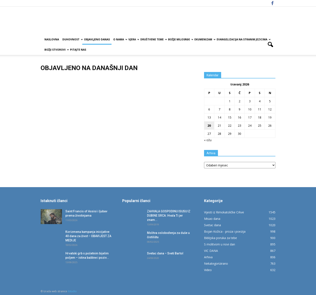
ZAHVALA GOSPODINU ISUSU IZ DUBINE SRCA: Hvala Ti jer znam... (168, 216)
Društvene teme (153, 39)
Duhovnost (72, 39)
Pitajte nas (78, 49)
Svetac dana (212, 225)
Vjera (133, 39)
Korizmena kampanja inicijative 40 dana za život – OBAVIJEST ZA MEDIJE (88, 236)
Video (208, 270)
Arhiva (208, 257)
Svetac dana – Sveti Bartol (165, 253)
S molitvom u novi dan (219, 244)
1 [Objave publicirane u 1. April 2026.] (230, 101)
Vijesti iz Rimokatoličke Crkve (224, 212)
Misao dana (212, 219)
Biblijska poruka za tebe (220, 238)
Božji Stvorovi (56, 49)
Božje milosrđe (180, 39)
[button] (270, 45)
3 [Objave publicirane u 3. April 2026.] (250, 101)
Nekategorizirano (216, 263)
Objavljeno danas (97, 39)
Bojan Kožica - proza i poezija (224, 231)
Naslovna (51, 39)
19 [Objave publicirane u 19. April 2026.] (270, 117)
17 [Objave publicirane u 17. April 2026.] (249, 117)
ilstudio (72, 291)
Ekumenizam (204, 39)
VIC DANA (211, 251)
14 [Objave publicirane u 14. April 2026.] (219, 117)
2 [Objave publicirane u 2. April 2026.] (239, 101)
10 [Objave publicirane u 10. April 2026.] (249, 109)
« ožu (208, 140)
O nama (120, 39)
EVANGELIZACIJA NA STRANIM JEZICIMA (243, 39)
